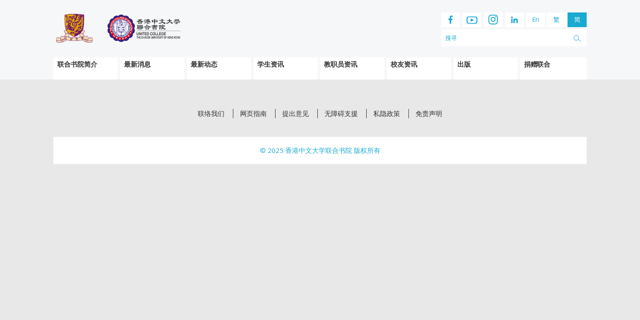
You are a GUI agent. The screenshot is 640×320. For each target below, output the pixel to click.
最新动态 (204, 64)
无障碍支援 (341, 113)
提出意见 (295, 113)
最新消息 (137, 64)
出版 (464, 64)
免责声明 (429, 113)
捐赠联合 (537, 64)
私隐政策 (386, 113)
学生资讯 (270, 64)
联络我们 (211, 113)
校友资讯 (404, 64)
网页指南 (253, 113)
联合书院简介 (77, 64)
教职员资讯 (340, 64)
